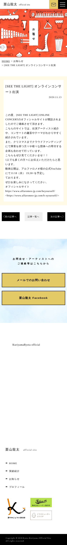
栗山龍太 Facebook (33, 297)
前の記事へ (11, 216)
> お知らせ (17, 61)
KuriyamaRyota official (26, 344)
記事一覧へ (33, 216)
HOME (6, 61)
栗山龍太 (17, 4)
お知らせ (12, 479)
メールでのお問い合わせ (33, 279)
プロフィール (15, 487)
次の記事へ (56, 216)
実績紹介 (12, 471)
